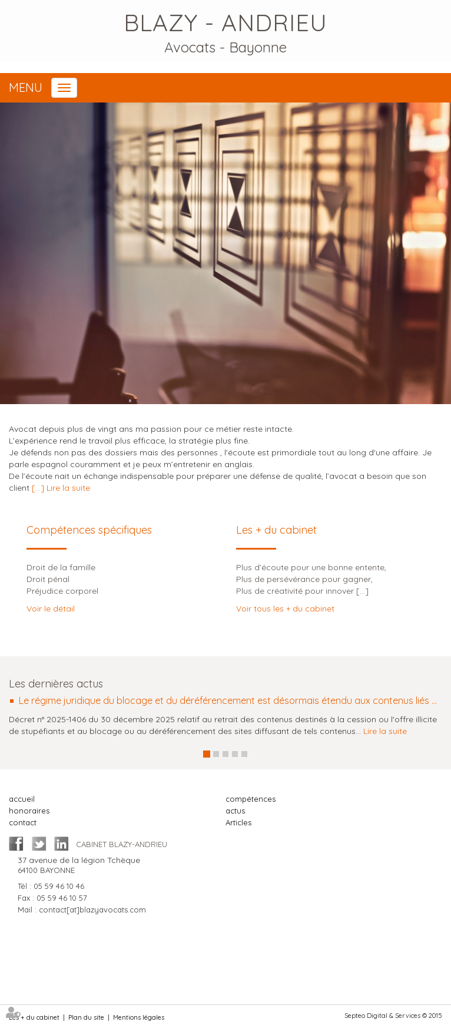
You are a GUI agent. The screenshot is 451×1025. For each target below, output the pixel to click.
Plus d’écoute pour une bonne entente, (311, 567)
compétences (251, 799)
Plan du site (86, 1017)
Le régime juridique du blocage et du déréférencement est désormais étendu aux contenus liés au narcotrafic (230, 701)
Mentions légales (138, 1017)
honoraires (29, 810)
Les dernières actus (56, 683)
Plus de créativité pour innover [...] (302, 591)
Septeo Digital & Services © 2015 (393, 1015)
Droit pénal (47, 579)
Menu (25, 87)
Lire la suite (385, 731)
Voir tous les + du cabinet (285, 608)
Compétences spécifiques (89, 530)
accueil (22, 799)
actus (235, 810)
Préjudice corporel (62, 591)
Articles (238, 822)
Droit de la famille (60, 567)
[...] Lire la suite (61, 487)
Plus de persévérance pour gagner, (304, 579)
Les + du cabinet (276, 530)
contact (23, 822)
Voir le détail (50, 608)
